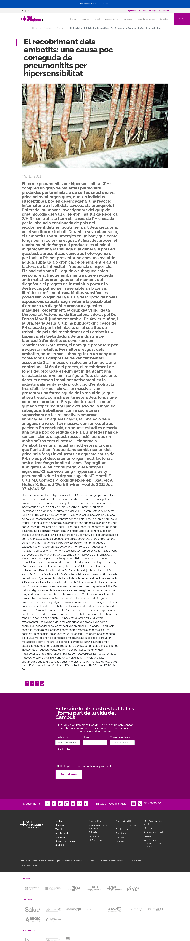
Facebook (37, 683)
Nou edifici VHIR (124, 821)
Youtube (73, 803)
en (28, 11)
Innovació (128, 19)
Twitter (27, 683)
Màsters (148, 828)
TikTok (86, 803)
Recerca (85, 19)
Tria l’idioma (62, 737)
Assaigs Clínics (111, 19)
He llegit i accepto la (85, 766)
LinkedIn (32, 683)
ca (23, 11)
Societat (164, 19)
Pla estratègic (95, 821)
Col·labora (121, 833)
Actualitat (120, 841)
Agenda (120, 837)
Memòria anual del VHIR (153, 823)
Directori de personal (126, 825)
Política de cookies (136, 861)
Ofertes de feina (123, 829)
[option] (95, 126)
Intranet (147, 836)
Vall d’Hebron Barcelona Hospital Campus (153, 843)
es (32, 11)
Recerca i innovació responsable (98, 827)
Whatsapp (42, 683)
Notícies (60, 28)
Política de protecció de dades (112, 861)
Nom (86, 737)
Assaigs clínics (62, 833)
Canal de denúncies (29, 865)
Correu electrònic (120, 737)
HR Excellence (96, 840)
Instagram (66, 803)
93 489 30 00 (152, 803)
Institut (59, 821)
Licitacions (94, 836)
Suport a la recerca (146, 19)
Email (133, 803)
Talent (97, 19)
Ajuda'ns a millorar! (153, 832)
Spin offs (93, 832)
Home (35, 28)
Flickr (79, 803)
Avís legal (91, 861)
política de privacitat (98, 766)
